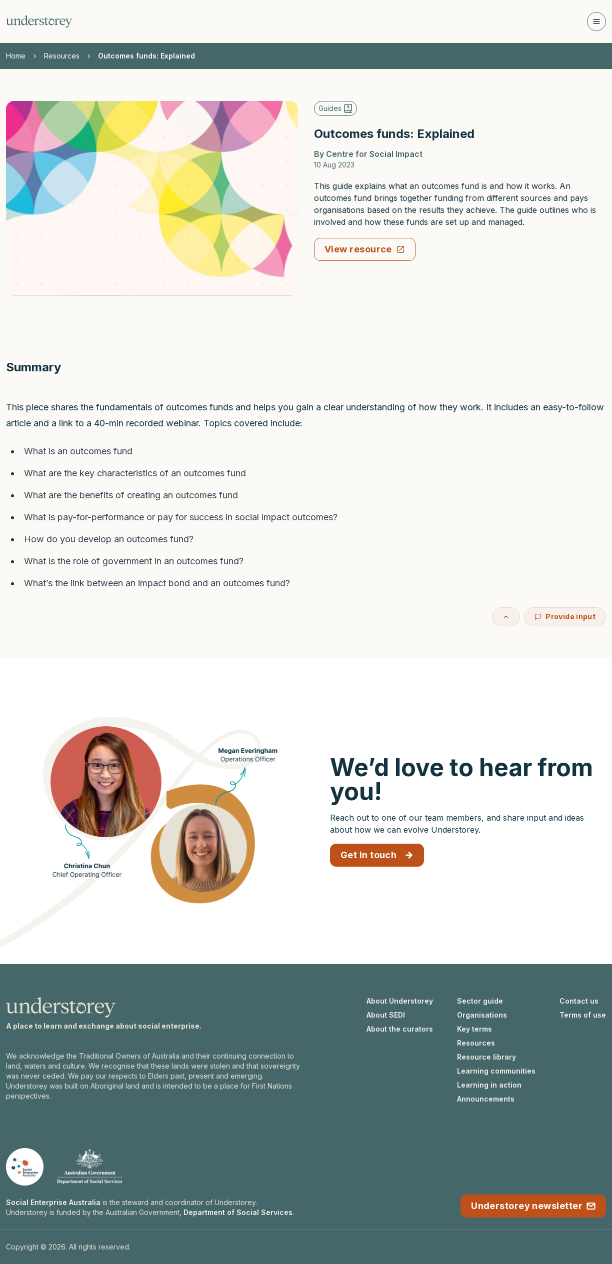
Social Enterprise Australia (53, 1202)
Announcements (485, 1099)
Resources (62, 55)
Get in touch (377, 855)
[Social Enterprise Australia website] (25, 1167)
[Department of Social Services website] (90, 1167)
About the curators (399, 1029)
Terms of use (583, 1015)
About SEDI (385, 1015)
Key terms (474, 1029)
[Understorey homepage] (39, 21)
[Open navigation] (596, 21)
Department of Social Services (238, 1212)
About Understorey (399, 1001)
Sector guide (480, 1001)
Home (16, 55)
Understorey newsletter (533, 1206)
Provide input (565, 616)
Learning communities (496, 1071)
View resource (364, 249)
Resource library (486, 1057)
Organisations (482, 1015)
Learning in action (489, 1085)
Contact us (579, 1001)
